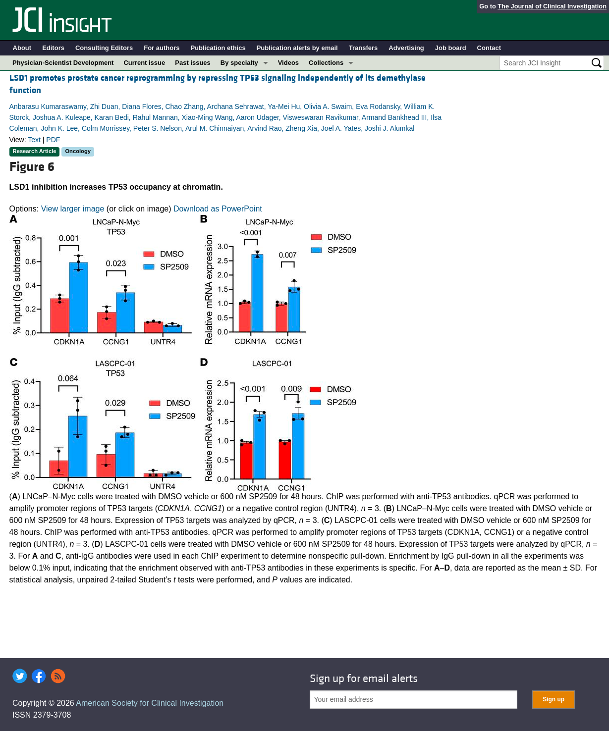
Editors (53, 48)
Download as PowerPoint (217, 209)
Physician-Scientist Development (62, 62)
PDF (53, 140)
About (22, 48)
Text (34, 140)
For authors (161, 48)
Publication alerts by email (297, 48)
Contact (489, 48)
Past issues (193, 62)
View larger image (73, 209)
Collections (326, 62)
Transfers (363, 48)
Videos (288, 62)
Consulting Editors (104, 48)
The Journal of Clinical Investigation (552, 6)
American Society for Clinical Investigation (149, 703)
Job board (450, 48)
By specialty (239, 62)
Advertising (406, 48)
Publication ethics (217, 48)
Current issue (144, 62)
